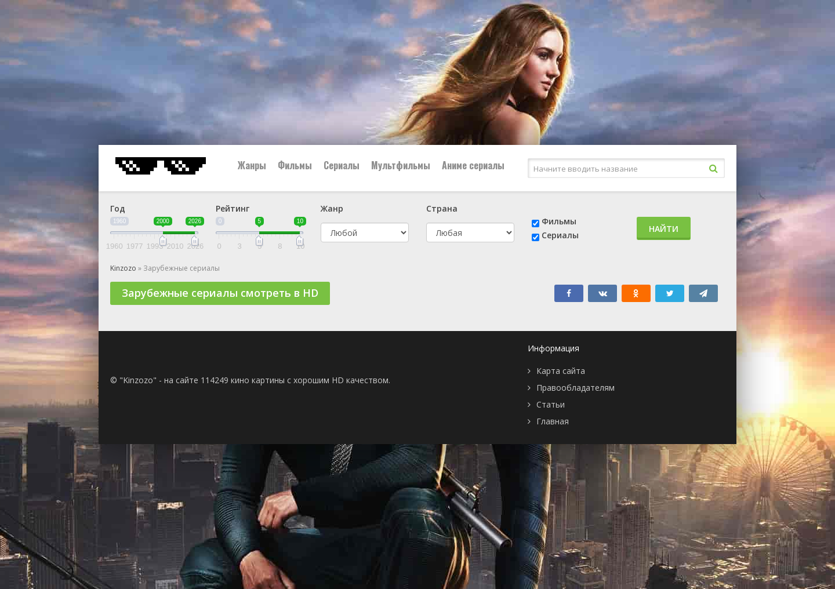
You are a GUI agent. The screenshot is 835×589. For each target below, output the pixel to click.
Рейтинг (232, 208)
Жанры (252, 165)
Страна (442, 208)
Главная (552, 421)
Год (117, 208)
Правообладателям (575, 387)
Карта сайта (560, 370)
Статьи (550, 404)
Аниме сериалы (473, 165)
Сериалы (342, 165)
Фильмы (295, 165)
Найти (663, 228)
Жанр (332, 208)
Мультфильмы (400, 165)
